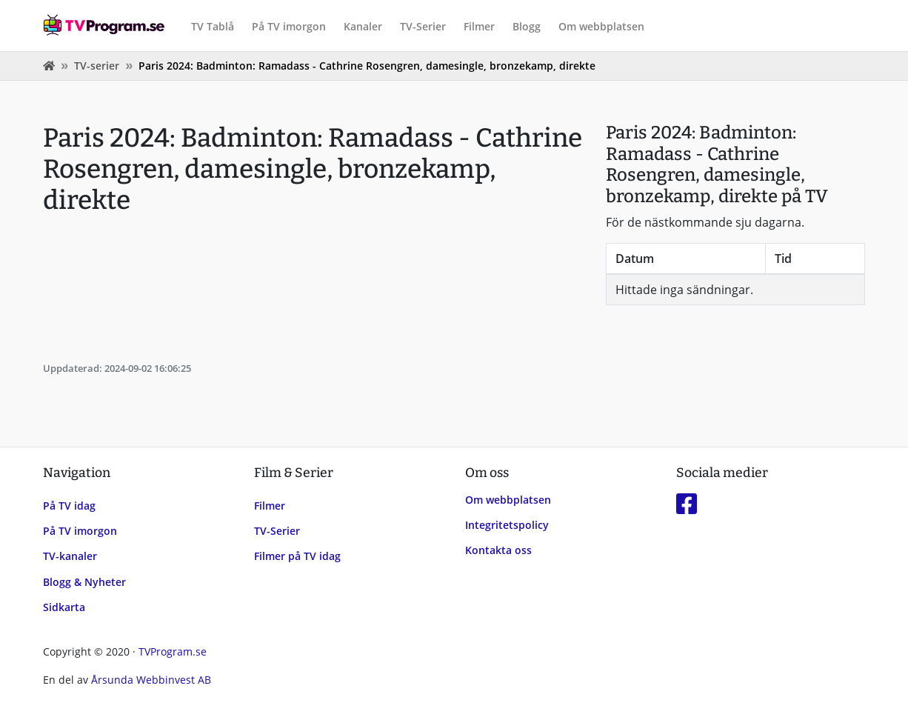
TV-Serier (423, 26)
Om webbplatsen (601, 26)
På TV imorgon (289, 26)
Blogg (527, 26)
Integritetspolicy (507, 525)
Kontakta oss (498, 550)
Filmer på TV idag (297, 556)
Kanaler (363, 26)
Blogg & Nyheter (84, 582)
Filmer (479, 26)
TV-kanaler (70, 556)
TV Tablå (212, 26)
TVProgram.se (172, 651)
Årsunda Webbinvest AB (151, 680)
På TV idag (69, 506)
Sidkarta (64, 607)
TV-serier (96, 66)
